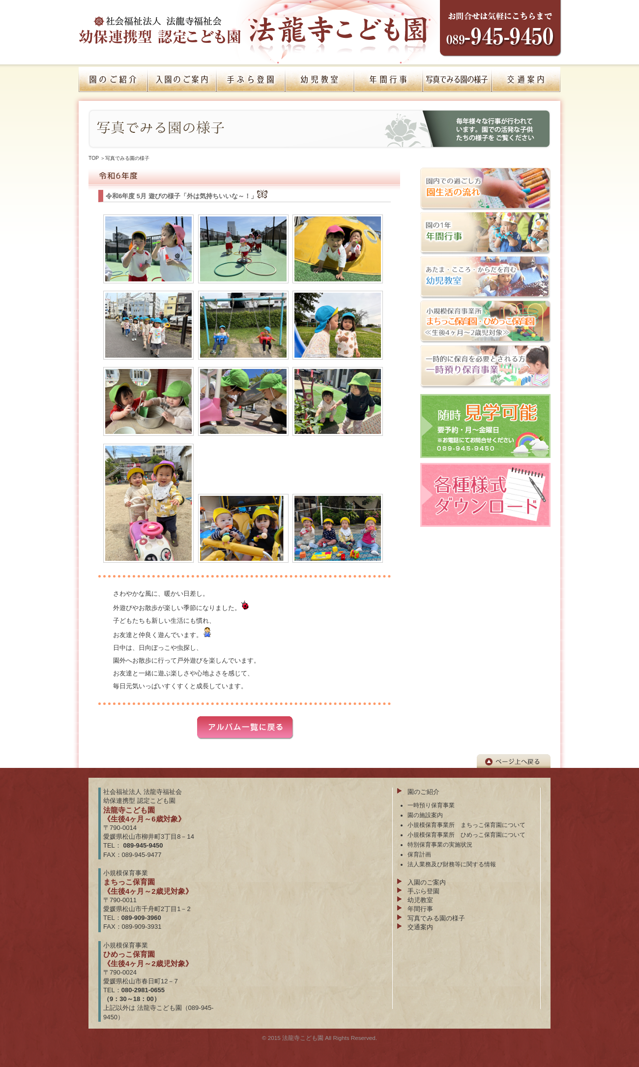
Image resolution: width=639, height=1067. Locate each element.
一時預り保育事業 (431, 805)
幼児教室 (420, 900)
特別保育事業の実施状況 (439, 844)
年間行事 (420, 909)
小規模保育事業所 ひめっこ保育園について (466, 834)
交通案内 (420, 927)
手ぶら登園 (423, 891)
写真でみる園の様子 (127, 158)
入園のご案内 (426, 882)
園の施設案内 (425, 815)
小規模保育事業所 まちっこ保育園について (466, 825)
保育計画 (419, 854)
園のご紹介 (423, 791)
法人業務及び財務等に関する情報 (451, 864)
